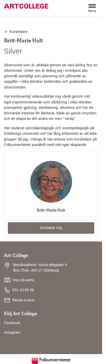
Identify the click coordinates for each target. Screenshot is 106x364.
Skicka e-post (23, 300)
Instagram (12, 332)
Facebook (12, 323)
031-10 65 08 (19, 290)
